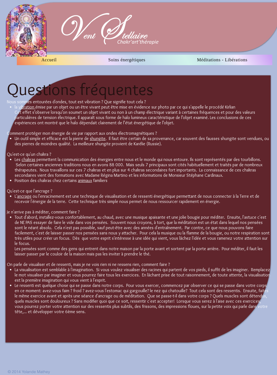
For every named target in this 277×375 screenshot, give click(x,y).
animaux (85, 180)
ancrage (24, 196)
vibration (27, 107)
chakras (28, 159)
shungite (97, 138)
